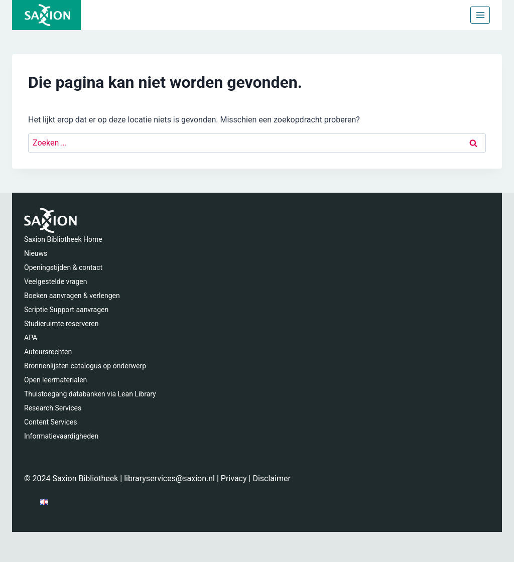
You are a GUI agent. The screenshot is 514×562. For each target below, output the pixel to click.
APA (30, 338)
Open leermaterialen (55, 380)
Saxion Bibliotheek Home (63, 239)
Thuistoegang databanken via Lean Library (90, 394)
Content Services (50, 422)
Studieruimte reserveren (61, 324)
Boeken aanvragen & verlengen (72, 296)
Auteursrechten (48, 352)
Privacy (234, 478)
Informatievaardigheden (61, 436)
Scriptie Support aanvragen (66, 310)
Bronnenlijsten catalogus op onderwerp (85, 366)
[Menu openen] (480, 15)
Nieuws (35, 253)
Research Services (52, 408)
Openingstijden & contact (63, 267)
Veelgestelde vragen (55, 281)
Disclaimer (271, 478)
